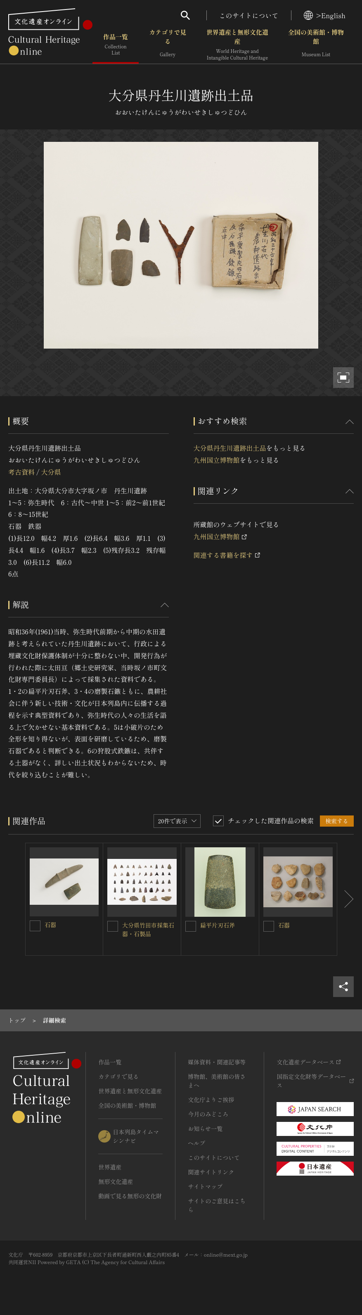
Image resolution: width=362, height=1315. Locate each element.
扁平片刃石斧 (217, 925)
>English (324, 15)
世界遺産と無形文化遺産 (237, 45)
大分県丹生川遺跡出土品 (230, 448)
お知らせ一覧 (205, 1128)
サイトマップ (205, 1186)
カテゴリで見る (167, 45)
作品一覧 (115, 45)
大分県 (51, 472)
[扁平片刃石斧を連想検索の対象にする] (190, 926)
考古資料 (21, 472)
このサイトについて (249, 15)
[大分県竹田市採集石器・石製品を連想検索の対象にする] (112, 926)
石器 (50, 924)
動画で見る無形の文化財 (130, 1196)
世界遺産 (109, 1167)
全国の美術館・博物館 (316, 45)
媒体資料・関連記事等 (217, 1062)
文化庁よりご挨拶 (211, 1099)
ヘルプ (196, 1143)
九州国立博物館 (217, 460)
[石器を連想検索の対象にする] (35, 925)
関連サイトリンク (211, 1172)
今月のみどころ (208, 1114)
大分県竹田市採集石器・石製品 (148, 929)
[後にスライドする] (345, 899)
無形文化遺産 (115, 1181)
